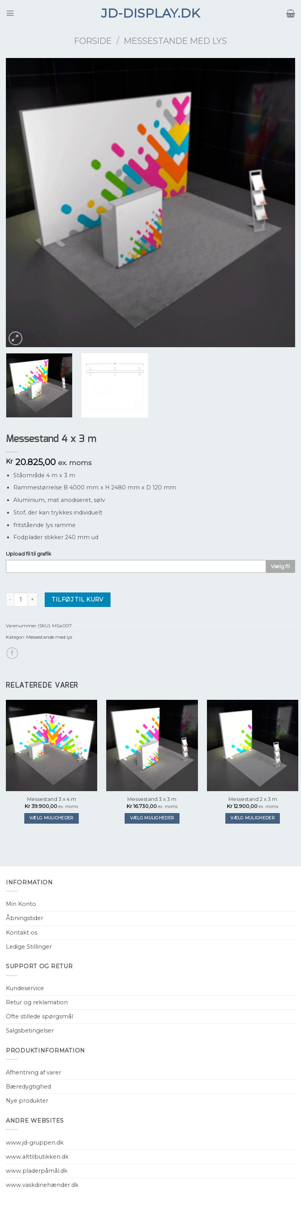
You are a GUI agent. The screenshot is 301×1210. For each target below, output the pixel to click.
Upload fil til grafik (28, 554)
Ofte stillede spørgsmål (39, 1016)
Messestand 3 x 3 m (151, 799)
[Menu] (10, 13)
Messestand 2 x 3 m (252, 799)
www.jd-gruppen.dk (34, 1142)
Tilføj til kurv (77, 599)
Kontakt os (21, 932)
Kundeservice (25, 988)
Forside (93, 41)
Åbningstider (24, 918)
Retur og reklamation (37, 1002)
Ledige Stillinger (29, 946)
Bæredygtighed (28, 1086)
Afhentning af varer (33, 1072)
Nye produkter (27, 1100)
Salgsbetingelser (30, 1030)
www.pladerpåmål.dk (36, 1170)
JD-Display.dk (150, 13)
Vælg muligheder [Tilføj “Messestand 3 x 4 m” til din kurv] (51, 818)
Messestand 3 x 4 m (51, 799)
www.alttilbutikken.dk (37, 1156)
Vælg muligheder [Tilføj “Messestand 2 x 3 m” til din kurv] (252, 818)
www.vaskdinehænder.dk (42, 1184)
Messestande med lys (175, 41)
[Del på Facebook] (12, 653)
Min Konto (21, 904)
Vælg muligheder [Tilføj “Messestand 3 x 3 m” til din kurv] (152, 818)
